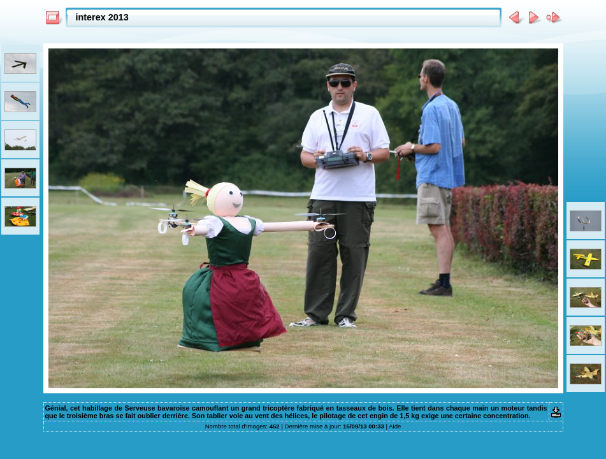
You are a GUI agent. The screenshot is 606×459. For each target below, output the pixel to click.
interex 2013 (102, 17)
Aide (395, 426)
